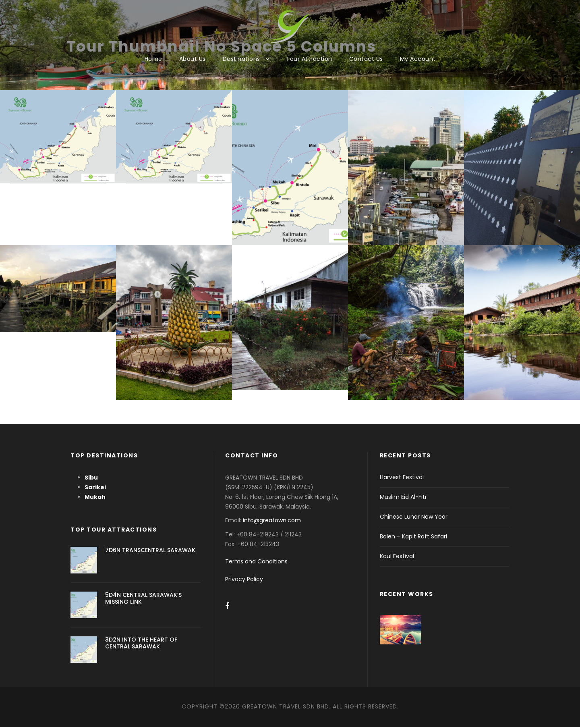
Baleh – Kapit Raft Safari (413, 536)
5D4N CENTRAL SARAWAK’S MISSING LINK (143, 598)
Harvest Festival (402, 477)
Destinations (241, 59)
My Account (418, 59)
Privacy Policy (244, 579)
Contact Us (366, 59)
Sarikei (95, 487)
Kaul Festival (397, 556)
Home (153, 59)
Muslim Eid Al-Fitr (403, 497)
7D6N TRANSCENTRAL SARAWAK (150, 550)
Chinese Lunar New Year (413, 517)
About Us (192, 59)
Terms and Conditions (256, 561)
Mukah (95, 497)
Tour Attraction (309, 59)
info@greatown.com (272, 520)
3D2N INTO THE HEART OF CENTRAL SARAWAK (141, 643)
